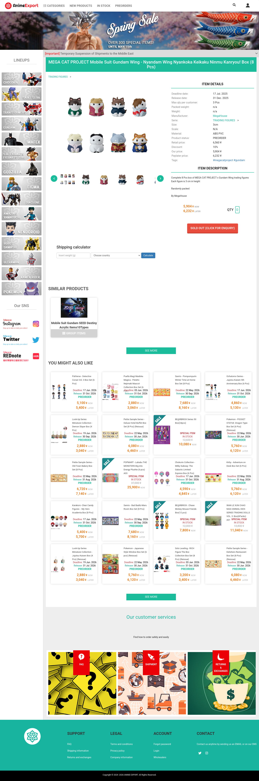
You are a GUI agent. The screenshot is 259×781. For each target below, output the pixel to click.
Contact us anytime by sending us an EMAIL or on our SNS (227, 744)
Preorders (123, 5)
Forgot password (162, 744)
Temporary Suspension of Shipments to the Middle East (89, 53)
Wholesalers (160, 757)
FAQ (69, 744)
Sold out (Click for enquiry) (212, 228)
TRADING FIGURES (58, 76)
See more (151, 350)
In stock (103, 5)
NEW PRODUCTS (81, 5)
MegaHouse (220, 115)
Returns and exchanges (79, 757)
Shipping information (78, 750)
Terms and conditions (121, 744)
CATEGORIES (54, 5)
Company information (121, 757)
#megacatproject (223, 160)
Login (156, 750)
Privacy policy (117, 750)
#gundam (239, 160)
